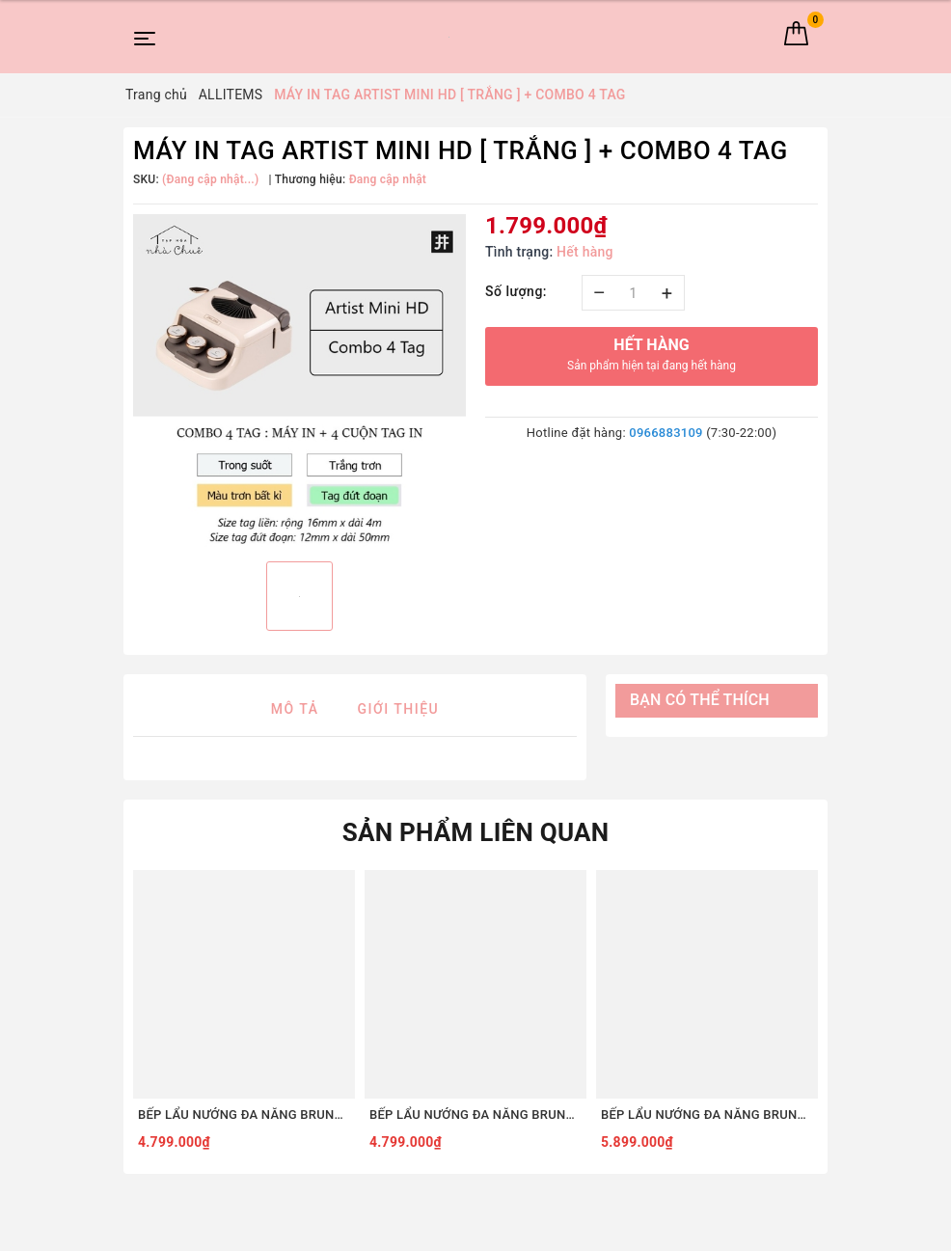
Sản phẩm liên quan (476, 832)
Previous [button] (128, 1014)
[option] (299, 380)
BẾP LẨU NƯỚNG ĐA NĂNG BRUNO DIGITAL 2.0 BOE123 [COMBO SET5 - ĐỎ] (244, 1114)
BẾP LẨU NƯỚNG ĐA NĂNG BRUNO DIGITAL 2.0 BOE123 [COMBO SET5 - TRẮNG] (475, 1114)
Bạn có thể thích (700, 700)
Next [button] (822, 1014)
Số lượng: (516, 291)
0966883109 (665, 432)
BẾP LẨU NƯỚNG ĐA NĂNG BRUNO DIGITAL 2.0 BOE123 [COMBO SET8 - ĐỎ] (707, 1114)
